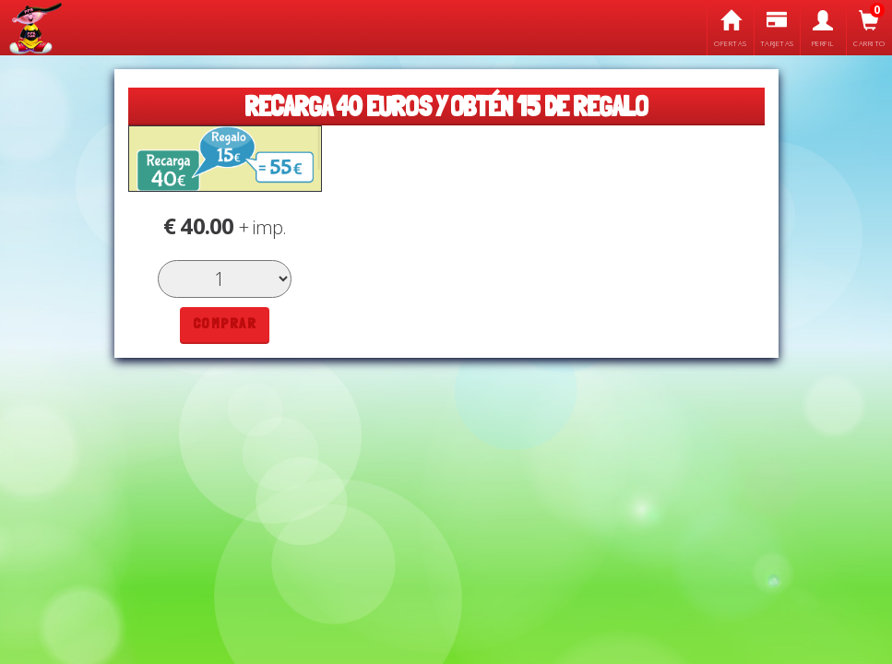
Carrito (869, 29)
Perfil (823, 29)
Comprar (224, 323)
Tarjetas (777, 29)
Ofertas (730, 29)
